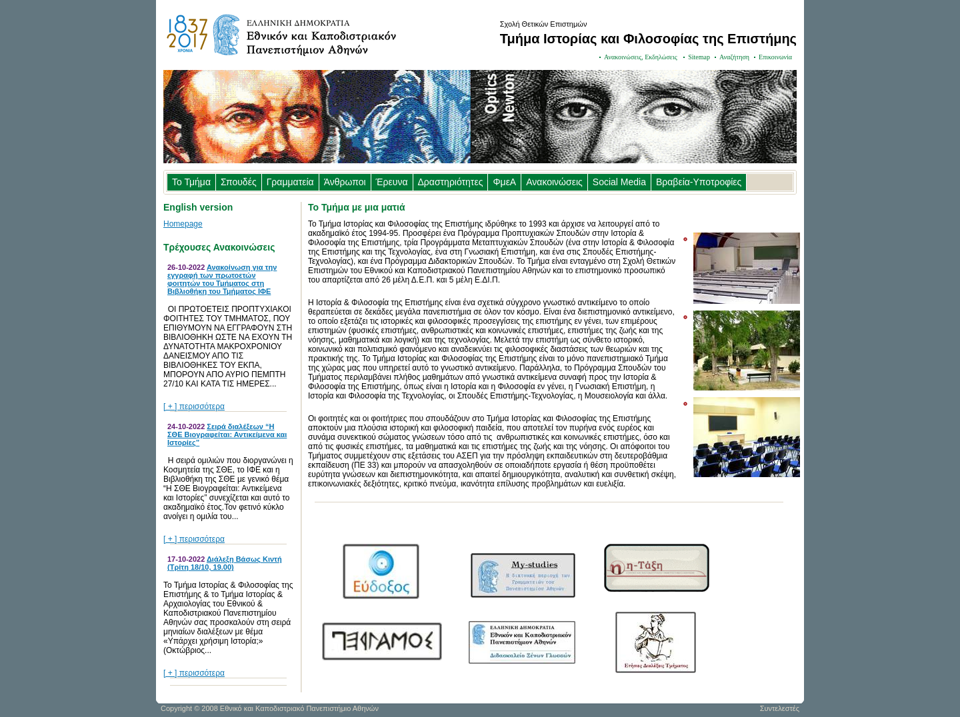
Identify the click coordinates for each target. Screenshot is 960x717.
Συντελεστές (779, 708)
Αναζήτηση (734, 57)
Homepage (183, 224)
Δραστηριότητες (450, 182)
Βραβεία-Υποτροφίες (698, 182)
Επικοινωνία (775, 57)
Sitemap (699, 57)
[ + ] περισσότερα (194, 406)
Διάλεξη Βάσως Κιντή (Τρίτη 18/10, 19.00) (224, 563)
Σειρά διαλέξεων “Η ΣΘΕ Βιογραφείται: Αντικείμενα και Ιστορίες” (227, 434)
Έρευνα (392, 182)
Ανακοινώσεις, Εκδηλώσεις (641, 57)
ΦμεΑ (504, 182)
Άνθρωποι (345, 182)
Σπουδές (239, 182)
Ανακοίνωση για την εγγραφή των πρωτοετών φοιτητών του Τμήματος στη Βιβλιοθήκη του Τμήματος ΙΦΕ (222, 279)
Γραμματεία (290, 182)
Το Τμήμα (191, 182)
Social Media (619, 182)
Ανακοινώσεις (554, 182)
